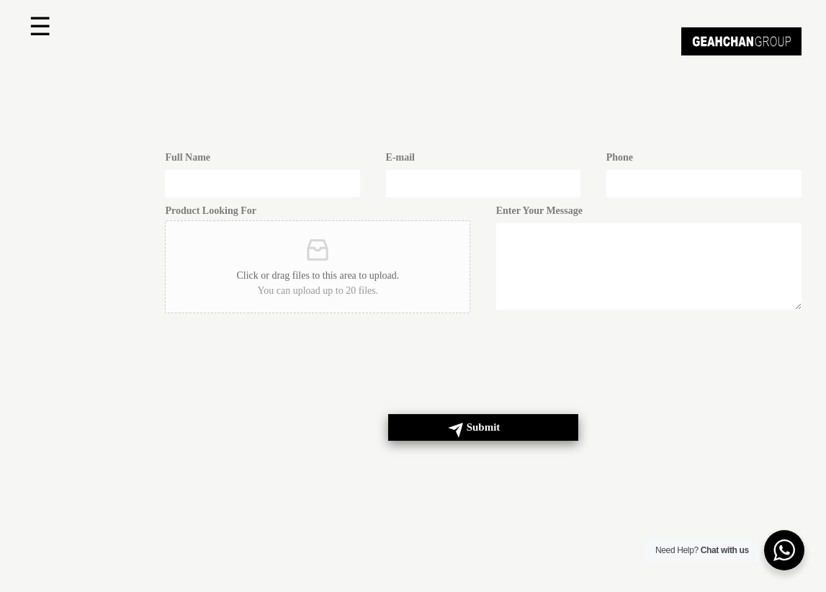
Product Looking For (210, 210)
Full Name (187, 157)
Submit (483, 427)
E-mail (400, 157)
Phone (619, 157)
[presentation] (274, 377)
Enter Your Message (539, 210)
